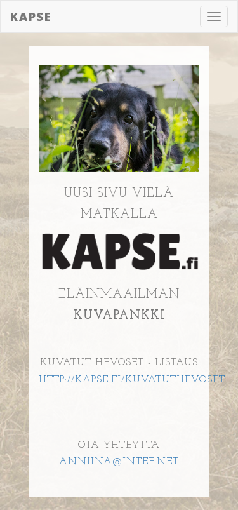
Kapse (30, 16)
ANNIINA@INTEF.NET (119, 462)
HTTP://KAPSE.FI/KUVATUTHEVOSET (132, 380)
